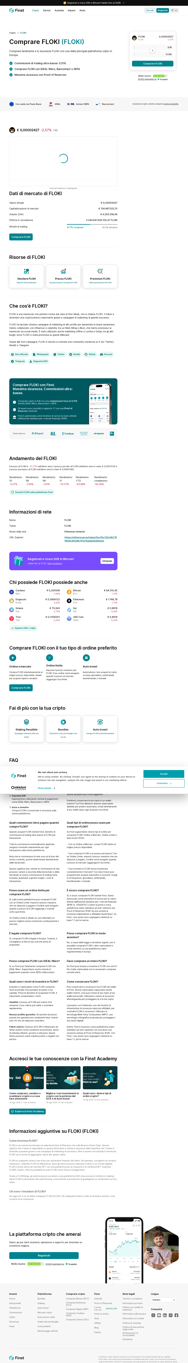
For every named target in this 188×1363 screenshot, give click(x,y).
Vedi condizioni (54, 563)
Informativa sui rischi (132, 1303)
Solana (19, 608)
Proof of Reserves (103, 1303)
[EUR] (152, 47)
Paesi (12, 1326)
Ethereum (78, 599)
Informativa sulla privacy (134, 1314)
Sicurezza (14, 1321)
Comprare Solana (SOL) (77, 1319)
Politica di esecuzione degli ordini (133, 1328)
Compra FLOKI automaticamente (100, 733)
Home (12, 1298)
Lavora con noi (106, 1308)
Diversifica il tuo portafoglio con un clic (63, 735)
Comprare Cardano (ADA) (75, 1314)
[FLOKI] (152, 54)
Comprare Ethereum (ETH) (76, 1303)
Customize (164, 1352)
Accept (163, 1343)
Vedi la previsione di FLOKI (100, 283)
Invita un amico (101, 1314)
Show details (44, 1357)
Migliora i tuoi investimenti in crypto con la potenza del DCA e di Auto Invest (62, 1096)
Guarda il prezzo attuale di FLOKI (63, 283)
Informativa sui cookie (133, 1318)
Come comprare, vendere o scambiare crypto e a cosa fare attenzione (25, 1096)
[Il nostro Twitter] (153, 1315)
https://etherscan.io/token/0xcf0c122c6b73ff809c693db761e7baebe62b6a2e (90, 539)
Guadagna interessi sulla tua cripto (26, 735)
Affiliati (97, 1323)
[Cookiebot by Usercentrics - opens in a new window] (18, 1357)
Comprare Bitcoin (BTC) (77, 1298)
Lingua (155, 1294)
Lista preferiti (44, 1326)
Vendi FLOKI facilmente (26, 283)
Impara (97, 1332)
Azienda (98, 1298)
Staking (41, 1303)
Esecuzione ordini (46, 1317)
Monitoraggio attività (48, 1331)
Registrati (163, 10)
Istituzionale (15, 1303)
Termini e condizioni (132, 1298)
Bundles (41, 1298)
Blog (96, 1327)
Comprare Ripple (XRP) (77, 1309)
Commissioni (15, 1312)
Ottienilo (107, 561)
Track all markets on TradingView (63, 188)
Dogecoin (21, 599)
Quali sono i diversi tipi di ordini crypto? (97, 1094)
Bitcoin (77, 590)
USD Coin (78, 617)
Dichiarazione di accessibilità (130, 1334)
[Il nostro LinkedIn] (165, 1315)
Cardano (20, 590)
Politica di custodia (132, 1323)
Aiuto (96, 1318)
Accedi (150, 10)
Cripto (12, 1317)
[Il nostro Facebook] (176, 1315)
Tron (18, 617)
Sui (75, 608)
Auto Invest (43, 1308)
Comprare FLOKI (152, 63)
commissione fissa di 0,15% (63, 401)
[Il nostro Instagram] (170, 1315)
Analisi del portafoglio (48, 1321)
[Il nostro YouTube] (159, 1315)
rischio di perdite (171, 104)
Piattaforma (15, 1308)
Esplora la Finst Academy (27, 1111)
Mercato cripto (45, 1312)
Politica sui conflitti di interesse (133, 1308)
